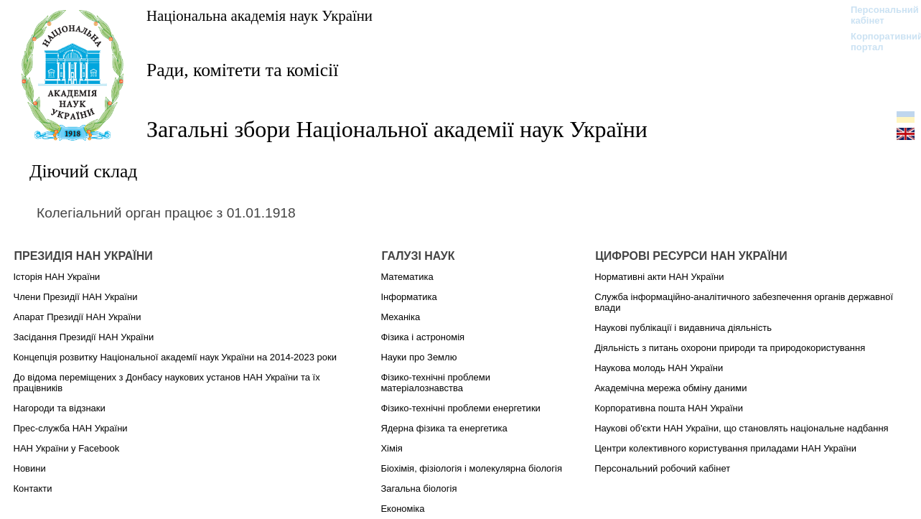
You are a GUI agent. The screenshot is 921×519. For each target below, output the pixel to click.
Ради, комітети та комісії (242, 70)
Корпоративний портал (877, 41)
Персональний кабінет (877, 15)
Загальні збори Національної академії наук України (396, 129)
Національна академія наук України (259, 15)
